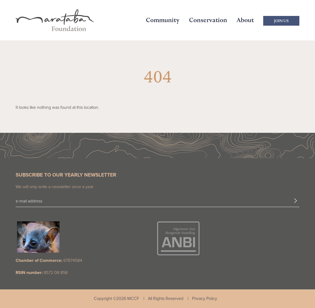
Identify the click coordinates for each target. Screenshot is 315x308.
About (245, 20)
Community (163, 20)
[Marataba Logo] (55, 20)
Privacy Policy (204, 298)
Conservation (208, 20)
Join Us (281, 20)
